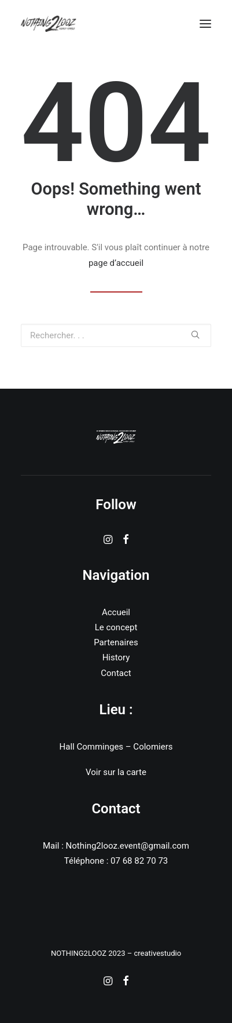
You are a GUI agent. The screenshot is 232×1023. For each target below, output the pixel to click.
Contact (116, 673)
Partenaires (116, 642)
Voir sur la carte (116, 772)
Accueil (116, 612)
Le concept (116, 627)
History (116, 657)
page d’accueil (116, 263)
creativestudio (157, 953)
